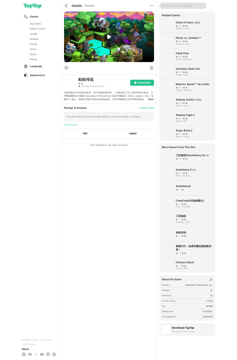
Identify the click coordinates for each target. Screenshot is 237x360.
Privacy (49, 340)
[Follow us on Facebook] (24, 355)
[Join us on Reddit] (48, 355)
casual (33, 44)
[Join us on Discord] (30, 355)
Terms (41, 340)
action (33, 49)
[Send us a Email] (54, 355)
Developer (26, 340)
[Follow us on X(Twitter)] (36, 355)
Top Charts (35, 23)
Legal (34, 340)
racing (33, 59)
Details (77, 5)
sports (33, 54)
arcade (33, 34)
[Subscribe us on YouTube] (42, 355)
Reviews (89, 5)
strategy (34, 39)
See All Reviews (71, 125)
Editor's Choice (37, 29)
